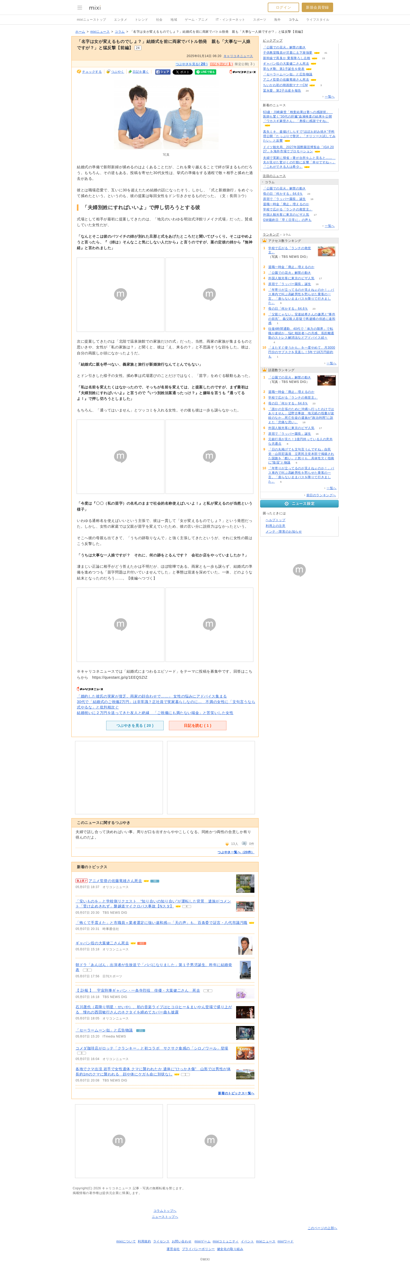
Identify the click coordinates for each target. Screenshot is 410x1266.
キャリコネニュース (238, 56)
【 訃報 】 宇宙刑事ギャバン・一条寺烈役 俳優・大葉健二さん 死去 (138, 990)
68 (318, 209)
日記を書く (141, 72)
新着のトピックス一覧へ (236, 1093)
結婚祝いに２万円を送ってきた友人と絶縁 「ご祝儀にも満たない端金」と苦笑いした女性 (155, 713)
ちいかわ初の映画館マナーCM (285, 85)
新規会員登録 (317, 7)
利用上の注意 (276, 526)
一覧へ (330, 96)
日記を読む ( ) (197, 725)
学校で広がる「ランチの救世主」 (287, 209)
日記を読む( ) (221, 64)
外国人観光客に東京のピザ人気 (286, 214)
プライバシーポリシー (198, 1249)
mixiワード (285, 1241)
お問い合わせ (182, 1241)
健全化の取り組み (230, 1249)
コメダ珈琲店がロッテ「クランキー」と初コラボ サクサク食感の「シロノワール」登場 (152, 1048)
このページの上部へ (322, 1228)
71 (315, 204)
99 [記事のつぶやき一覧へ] (154, 881)
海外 (277, 19)
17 (315, 214)
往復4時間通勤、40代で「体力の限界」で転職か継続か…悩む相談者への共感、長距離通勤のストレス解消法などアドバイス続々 (301, 333)
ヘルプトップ (276, 520)
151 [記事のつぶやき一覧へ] (141, 1030)
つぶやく (117, 72)
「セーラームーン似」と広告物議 (104, 1030)
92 (317, 69)
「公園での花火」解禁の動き (284, 47)
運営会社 (173, 1249)
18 (304, 422)
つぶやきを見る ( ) (135, 725)
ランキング (271, 234)
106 (317, 220)
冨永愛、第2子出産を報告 (282, 90)
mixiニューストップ (91, 19)
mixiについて (126, 1241)
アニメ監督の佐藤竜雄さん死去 (286, 79)
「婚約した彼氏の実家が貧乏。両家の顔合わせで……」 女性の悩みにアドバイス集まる (152, 696)
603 (322, 63)
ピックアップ (273, 40)
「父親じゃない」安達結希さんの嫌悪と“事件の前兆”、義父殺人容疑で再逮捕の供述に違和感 (301, 319)
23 (308, 193)
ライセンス (161, 1241)
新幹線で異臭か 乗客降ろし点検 (286, 58)
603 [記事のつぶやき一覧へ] (142, 943)
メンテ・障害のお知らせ (284, 531)
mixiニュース (100, 32)
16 (311, 199)
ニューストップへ (165, 1217)
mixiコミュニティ (226, 1241)
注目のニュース (274, 176)
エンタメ (120, 19)
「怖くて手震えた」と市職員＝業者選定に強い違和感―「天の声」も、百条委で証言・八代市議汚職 (161, 923)
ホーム (80, 32)
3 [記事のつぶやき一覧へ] (87, 970)
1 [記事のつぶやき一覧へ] (185, 1074)
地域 (173, 19)
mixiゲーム (203, 1241)
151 (318, 74)
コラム (294, 19)
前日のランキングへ (321, 495)
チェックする (92, 72)
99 (322, 79)
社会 (159, 19)
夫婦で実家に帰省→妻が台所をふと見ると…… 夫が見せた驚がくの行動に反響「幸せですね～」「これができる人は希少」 (299, 162)
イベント (247, 1241)
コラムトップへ (164, 1211)
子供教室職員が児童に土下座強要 (287, 52)
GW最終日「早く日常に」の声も (287, 220)
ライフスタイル (317, 19)
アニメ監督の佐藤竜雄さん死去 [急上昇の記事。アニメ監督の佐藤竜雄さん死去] (115, 881)
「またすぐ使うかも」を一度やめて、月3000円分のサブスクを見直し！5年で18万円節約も (301, 352)
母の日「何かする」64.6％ (283, 194)
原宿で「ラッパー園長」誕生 (284, 199)
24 (307, 90)
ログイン (283, 7)
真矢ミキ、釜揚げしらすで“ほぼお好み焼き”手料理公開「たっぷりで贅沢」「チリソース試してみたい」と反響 (299, 136)
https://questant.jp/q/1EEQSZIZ (119, 677)
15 (323, 58)
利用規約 (144, 1241)
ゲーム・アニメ (196, 19)
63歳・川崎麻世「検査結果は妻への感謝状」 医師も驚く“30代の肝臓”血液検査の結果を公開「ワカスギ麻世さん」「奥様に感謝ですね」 (298, 116)
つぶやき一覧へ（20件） (236, 852)
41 (325, 52)
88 (311, 47)
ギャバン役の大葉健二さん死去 (102, 943)
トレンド (141, 19)
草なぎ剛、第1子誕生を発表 (283, 69)
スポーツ (259, 19)
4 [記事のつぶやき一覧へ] (186, 906)
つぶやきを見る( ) (192, 64)
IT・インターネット (230, 19)
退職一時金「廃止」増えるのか (286, 204)
